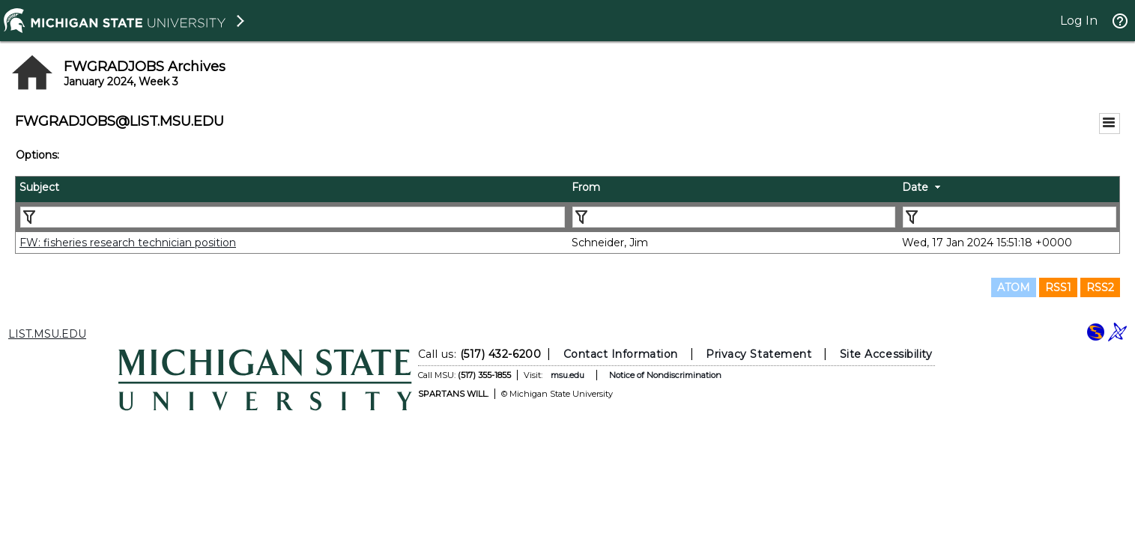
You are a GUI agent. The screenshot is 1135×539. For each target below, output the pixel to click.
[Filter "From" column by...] (734, 217)
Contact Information (620, 354)
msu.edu (567, 375)
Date (915, 187)
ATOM (1013, 287)
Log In (1079, 20)
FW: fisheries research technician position (127, 242)
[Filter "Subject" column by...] (292, 217)
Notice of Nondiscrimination (664, 375)
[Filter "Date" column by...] (1009, 217)
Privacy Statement (758, 354)
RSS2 (1100, 287)
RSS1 (1058, 287)
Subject (39, 187)
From (586, 187)
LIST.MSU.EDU (47, 334)
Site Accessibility (885, 354)
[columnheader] (292, 189)
